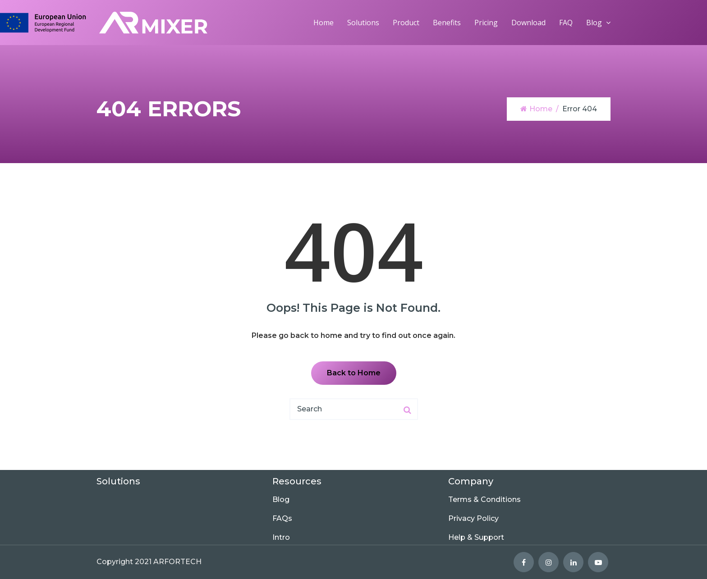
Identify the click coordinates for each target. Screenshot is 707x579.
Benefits (447, 22)
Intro (281, 537)
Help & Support (476, 537)
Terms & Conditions (484, 499)
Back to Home (354, 373)
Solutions (363, 22)
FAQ (566, 22)
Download (528, 22)
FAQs (282, 518)
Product (406, 22)
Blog (594, 22)
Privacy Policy (473, 518)
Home (323, 22)
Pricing (486, 22)
